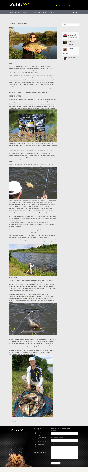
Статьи (44, 12)
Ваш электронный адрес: (57, 437)
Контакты (51, 12)
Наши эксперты (35, 12)
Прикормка (12, 469)
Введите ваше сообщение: (57, 444)
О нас (11, 12)
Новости (17, 12)
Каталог (25, 12)
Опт (16, 469)
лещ (11, 421)
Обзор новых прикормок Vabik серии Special (72, 43)
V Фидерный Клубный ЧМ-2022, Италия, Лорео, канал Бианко (73, 36)
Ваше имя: (53, 430)
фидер (15, 421)
